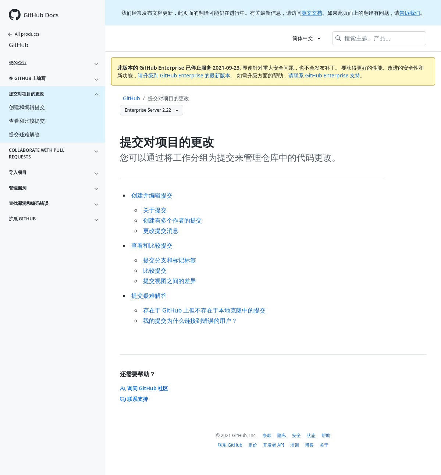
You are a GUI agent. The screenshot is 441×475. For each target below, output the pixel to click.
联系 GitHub (230, 445)
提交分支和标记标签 (169, 260)
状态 (311, 435)
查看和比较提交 (152, 245)
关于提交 (155, 210)
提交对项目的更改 (168, 98)
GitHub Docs (41, 15)
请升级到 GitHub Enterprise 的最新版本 (184, 75)
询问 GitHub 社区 (144, 388)
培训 (294, 445)
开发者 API (273, 445)
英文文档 (312, 12)
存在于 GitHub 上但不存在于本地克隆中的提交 (204, 310)
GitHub (18, 45)
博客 (309, 445)
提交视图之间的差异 (169, 281)
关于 (324, 445)
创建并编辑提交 (152, 195)
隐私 (281, 435)
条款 (267, 435)
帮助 (325, 435)
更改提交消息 (160, 231)
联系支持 (134, 398)
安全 (296, 435)
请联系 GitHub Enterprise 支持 (324, 75)
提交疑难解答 (149, 295)
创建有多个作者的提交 (172, 220)
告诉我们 (409, 12)
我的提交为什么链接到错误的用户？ (190, 321)
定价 (252, 445)
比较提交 (155, 270)
